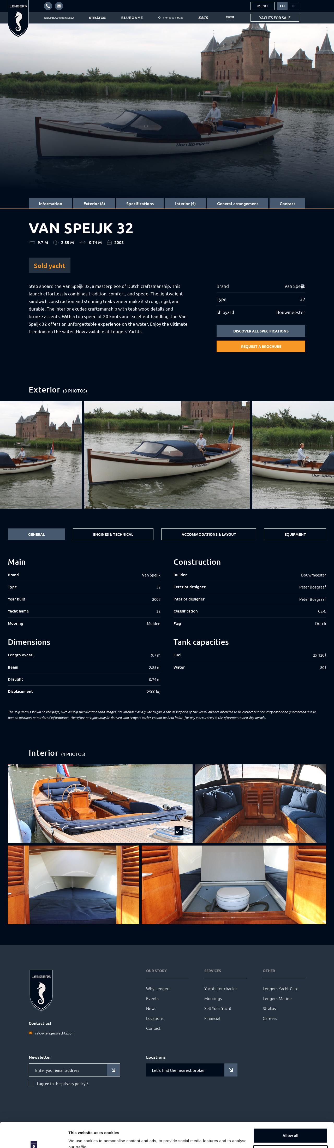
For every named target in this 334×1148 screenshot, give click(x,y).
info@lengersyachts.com (55, 1033)
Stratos (269, 1008)
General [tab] (36, 534)
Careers (270, 1018)
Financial (212, 1018)
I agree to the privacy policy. (62, 1083)
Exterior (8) (94, 203)
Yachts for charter (220, 988)
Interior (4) (185, 203)
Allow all (291, 1112)
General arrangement (237, 203)
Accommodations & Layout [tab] (209, 534)
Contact (287, 203)
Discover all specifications (261, 331)
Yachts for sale (274, 17)
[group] (167, 455)
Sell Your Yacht (217, 1008)
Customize (291, 1129)
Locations (155, 1018)
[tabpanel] (167, 626)
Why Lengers (158, 988)
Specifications (140, 203)
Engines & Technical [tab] (113, 534)
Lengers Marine (277, 998)
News (151, 1008)
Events (152, 998)
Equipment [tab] (295, 534)
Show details (80, 1137)
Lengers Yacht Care (281, 988)
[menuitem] (282, 6)
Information (50, 203)
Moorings (213, 998)
